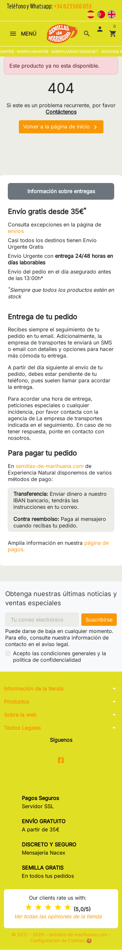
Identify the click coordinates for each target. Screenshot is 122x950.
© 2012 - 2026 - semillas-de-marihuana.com (60, 935)
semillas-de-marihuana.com (50, 466)
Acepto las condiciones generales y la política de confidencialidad (59, 656)
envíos (16, 231)
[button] (87, 34)
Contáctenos (61, 111)
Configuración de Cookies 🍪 (61, 940)
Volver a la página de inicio (61, 127)
